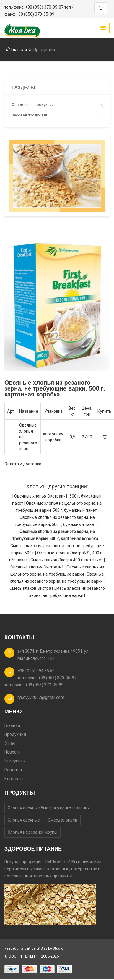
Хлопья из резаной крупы (32, 832)
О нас (9, 743)
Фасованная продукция (58, 104)
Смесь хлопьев (62, 820)
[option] (57, 303)
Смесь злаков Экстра (30, 588)
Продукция (15, 734)
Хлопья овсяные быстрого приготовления (49, 808)
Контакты (13, 778)
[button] (103, 28)
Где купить (14, 761)
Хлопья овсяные (24, 820)
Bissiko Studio (52, 948)
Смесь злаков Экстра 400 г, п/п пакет (67, 560)
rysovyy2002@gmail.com (40, 697)
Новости (12, 752)
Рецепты (13, 769)
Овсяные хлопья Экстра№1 (37, 567)
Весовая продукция (58, 115)
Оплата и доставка (22, 463)
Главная (16, 49)
